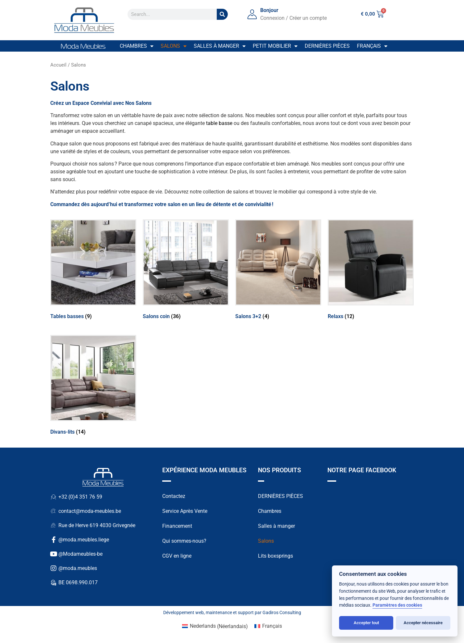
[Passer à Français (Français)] (268, 626)
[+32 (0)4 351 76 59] (53, 497)
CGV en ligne (176, 556)
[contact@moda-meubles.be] (53, 511)
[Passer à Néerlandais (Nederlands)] (215, 626)
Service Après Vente (184, 511)
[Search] (222, 14)
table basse (219, 123)
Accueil (58, 65)
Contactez (173, 496)
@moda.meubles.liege (83, 540)
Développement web (183, 612)
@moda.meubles (77, 568)
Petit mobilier (275, 46)
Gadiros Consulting (282, 612)
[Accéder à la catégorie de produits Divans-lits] (93, 386)
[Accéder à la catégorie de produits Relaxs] (371, 270)
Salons (174, 46)
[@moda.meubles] (53, 568)
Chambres (136, 46)
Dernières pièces (327, 46)
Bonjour (269, 10)
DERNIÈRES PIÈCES (280, 496)
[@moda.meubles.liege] (53, 540)
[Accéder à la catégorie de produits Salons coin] (186, 270)
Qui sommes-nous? (184, 541)
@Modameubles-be (80, 554)
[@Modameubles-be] (53, 554)
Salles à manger (220, 46)
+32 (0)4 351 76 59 (80, 497)
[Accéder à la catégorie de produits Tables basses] (93, 270)
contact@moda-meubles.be (89, 511)
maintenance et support (230, 612)
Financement (177, 526)
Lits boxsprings (275, 556)
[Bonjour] (252, 14)
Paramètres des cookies (397, 605)
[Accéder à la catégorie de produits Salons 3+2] (278, 270)
